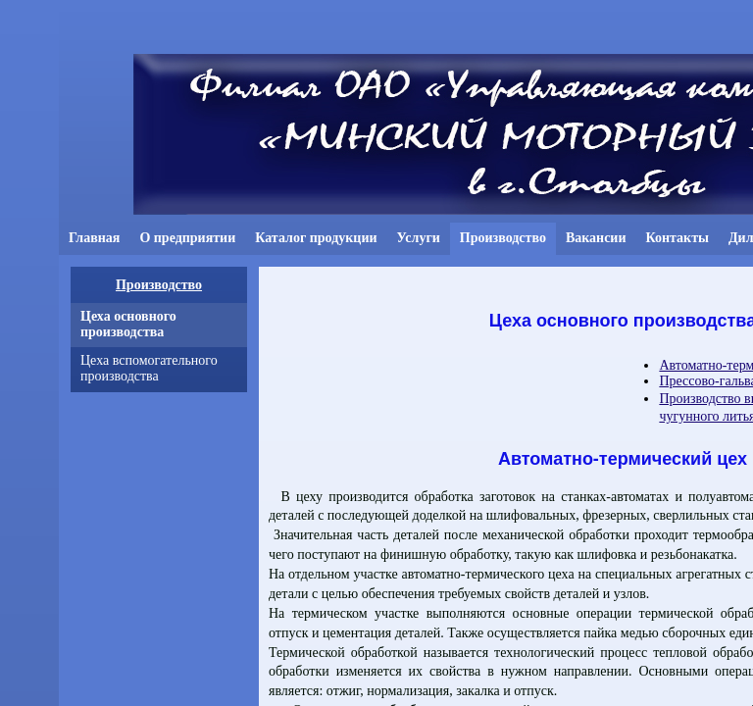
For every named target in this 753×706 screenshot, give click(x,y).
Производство (159, 284)
